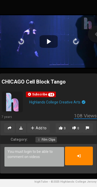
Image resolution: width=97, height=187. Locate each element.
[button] (41, 94)
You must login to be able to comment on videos (34, 157)
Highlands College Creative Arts (57, 102)
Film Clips (46, 139)
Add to (38, 128)
